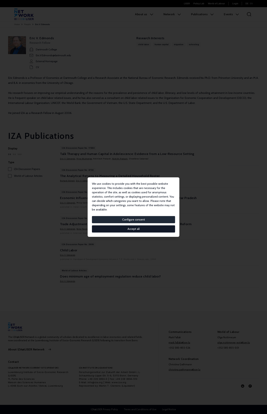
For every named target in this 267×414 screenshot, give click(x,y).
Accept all (133, 229)
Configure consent (133, 219)
